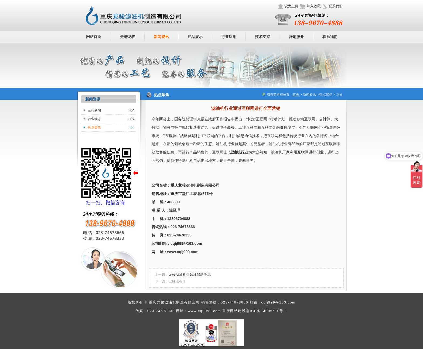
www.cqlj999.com (204, 311)
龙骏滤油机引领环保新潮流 (190, 275)
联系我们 (336, 6)
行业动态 (94, 119)
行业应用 (228, 36)
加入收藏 (314, 6)
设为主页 (291, 6)
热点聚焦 (94, 128)
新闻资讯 (161, 36)
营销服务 (296, 36)
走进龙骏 (127, 36)
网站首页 (93, 36)
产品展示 (195, 36)
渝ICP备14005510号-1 (266, 311)
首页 (296, 94)
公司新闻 (94, 110)
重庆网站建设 (234, 311)
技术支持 (262, 36)
